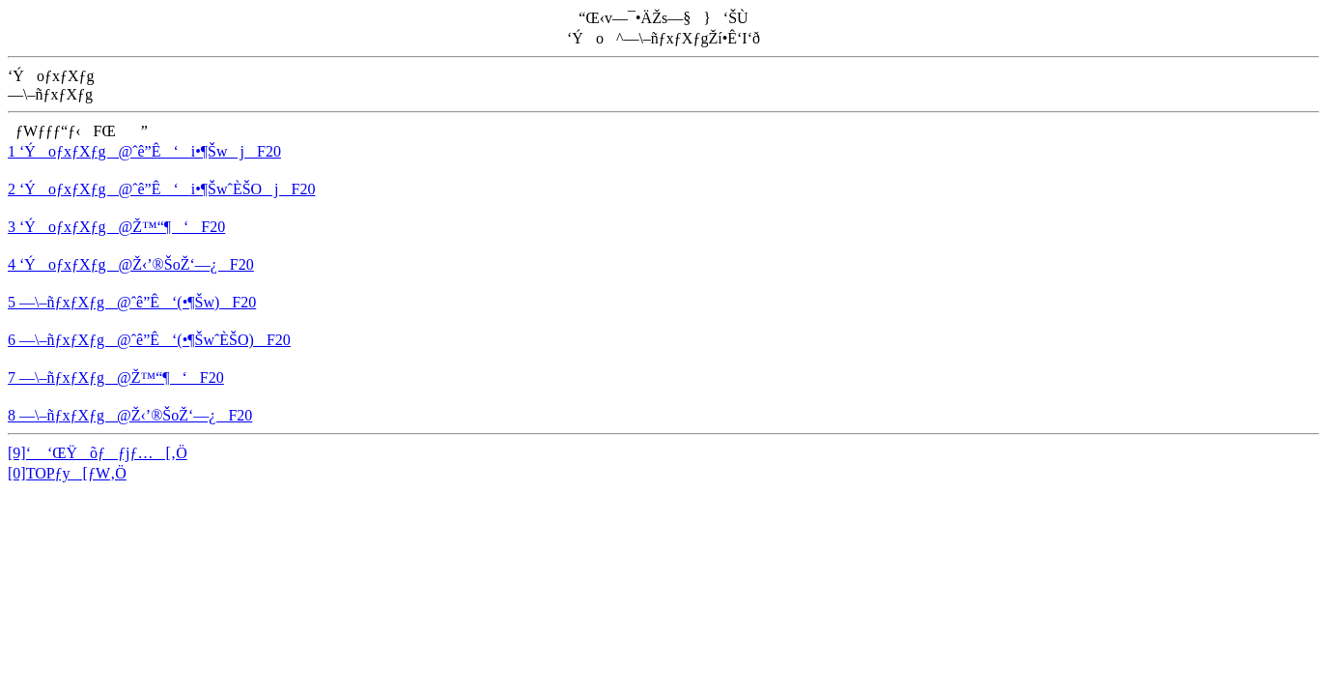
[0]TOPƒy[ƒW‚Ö (67, 473)
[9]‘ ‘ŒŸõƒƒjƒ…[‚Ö (97, 453)
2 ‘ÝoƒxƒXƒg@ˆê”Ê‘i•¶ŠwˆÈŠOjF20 (161, 189)
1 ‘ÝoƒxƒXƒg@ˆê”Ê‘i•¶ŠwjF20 (144, 151)
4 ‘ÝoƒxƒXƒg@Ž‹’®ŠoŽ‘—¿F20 (131, 264)
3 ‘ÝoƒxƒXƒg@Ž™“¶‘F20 (116, 226)
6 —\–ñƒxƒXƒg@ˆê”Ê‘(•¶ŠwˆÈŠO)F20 (149, 340)
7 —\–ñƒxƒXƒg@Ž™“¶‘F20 (116, 377)
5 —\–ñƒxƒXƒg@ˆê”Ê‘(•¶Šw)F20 (132, 302)
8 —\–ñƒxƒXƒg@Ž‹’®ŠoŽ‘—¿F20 (130, 415)
